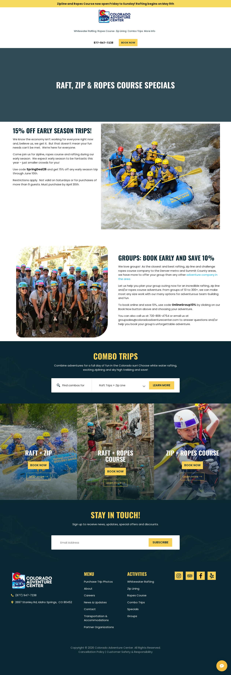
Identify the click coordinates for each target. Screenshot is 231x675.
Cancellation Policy (91, 652)
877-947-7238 (103, 43)
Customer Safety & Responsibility (130, 652)
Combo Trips (135, 31)
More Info (149, 31)
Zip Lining (121, 31)
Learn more (161, 385)
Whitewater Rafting (85, 31)
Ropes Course (106, 31)
